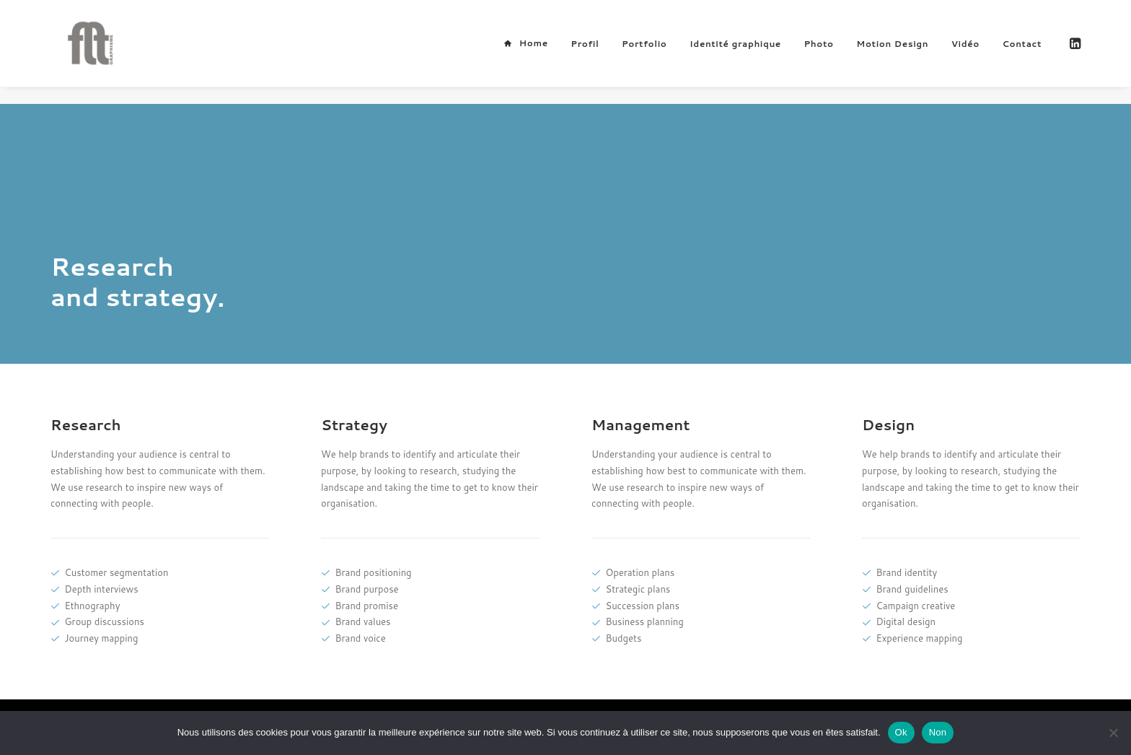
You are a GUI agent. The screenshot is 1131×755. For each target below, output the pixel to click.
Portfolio (644, 52)
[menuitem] (525, 52)
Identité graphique (735, 52)
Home (533, 51)
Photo (818, 52)
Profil (585, 52)
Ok (901, 732)
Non (938, 732)
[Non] (1113, 732)
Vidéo (965, 52)
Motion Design (892, 52)
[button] (1074, 52)
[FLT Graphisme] (82, 51)
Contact (1022, 52)
